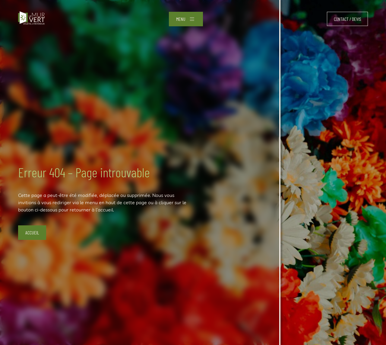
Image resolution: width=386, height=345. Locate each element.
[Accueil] (31, 19)
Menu (180, 19)
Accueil (32, 232)
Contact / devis (347, 19)
